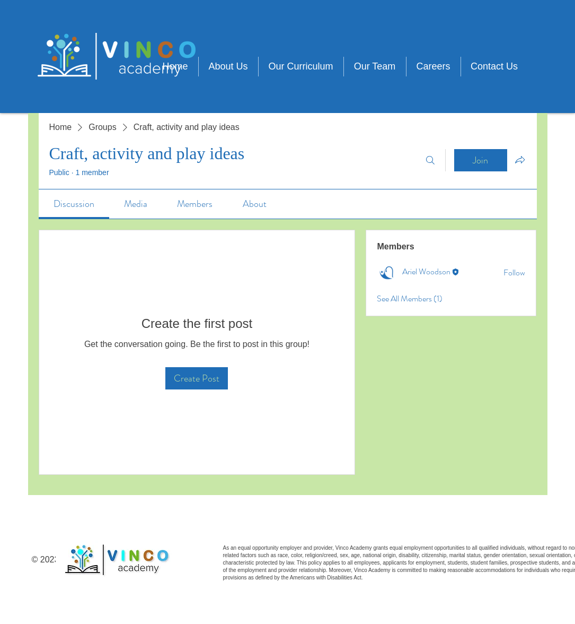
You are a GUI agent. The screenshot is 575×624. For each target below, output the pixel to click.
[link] (74, 204)
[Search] (430, 160)
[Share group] (520, 159)
